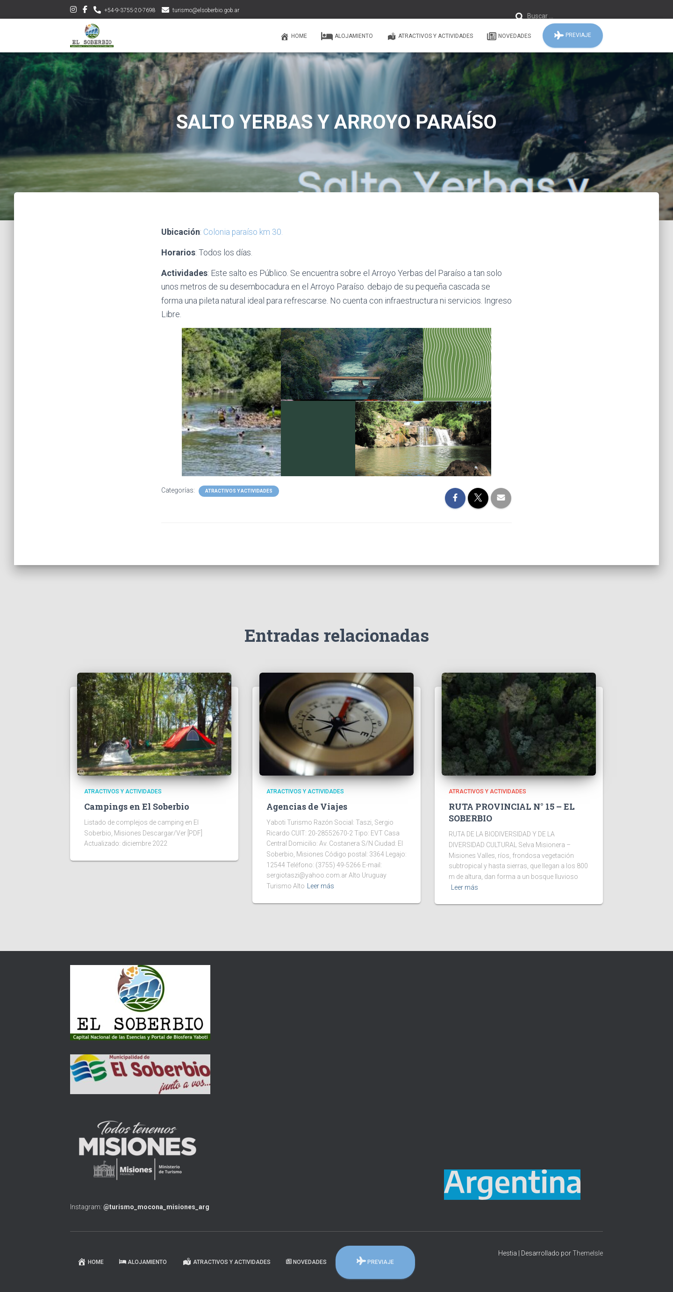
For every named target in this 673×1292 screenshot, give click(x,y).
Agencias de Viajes (306, 806)
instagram (73, 11)
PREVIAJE (572, 35)
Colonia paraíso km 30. (243, 232)
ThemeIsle (588, 1253)
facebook (85, 11)
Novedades (509, 36)
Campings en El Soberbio (136, 806)
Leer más (320, 886)
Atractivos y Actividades (430, 36)
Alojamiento (347, 36)
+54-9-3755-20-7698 (130, 10)
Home (293, 36)
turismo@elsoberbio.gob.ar (205, 10)
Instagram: (139, 1207)
